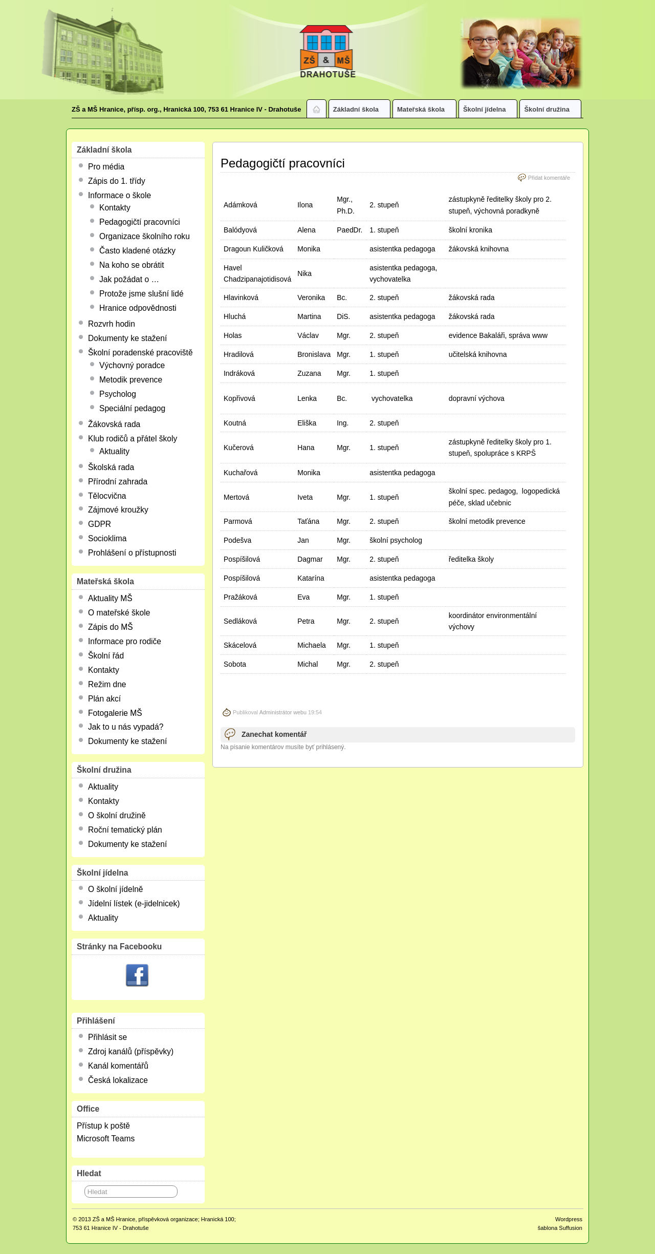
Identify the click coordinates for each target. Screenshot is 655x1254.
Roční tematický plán (125, 829)
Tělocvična (107, 496)
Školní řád (106, 655)
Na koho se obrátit (131, 265)
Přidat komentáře (549, 178)
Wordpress (568, 1219)
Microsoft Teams (106, 1138)
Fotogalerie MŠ (115, 713)
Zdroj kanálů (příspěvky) (130, 1051)
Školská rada (111, 467)
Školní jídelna (489, 111)
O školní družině (117, 815)
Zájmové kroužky (118, 509)
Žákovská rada (114, 424)
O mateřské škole (119, 612)
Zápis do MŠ (110, 627)
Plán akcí (104, 698)
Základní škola (360, 111)
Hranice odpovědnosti (138, 308)
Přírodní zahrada (117, 481)
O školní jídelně (115, 889)
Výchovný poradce (132, 365)
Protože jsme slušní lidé (141, 293)
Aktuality (114, 451)
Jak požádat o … (129, 279)
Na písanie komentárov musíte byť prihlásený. (283, 747)
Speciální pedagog (132, 408)
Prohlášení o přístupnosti (132, 552)
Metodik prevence (130, 379)
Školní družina (551, 111)
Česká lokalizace (118, 1080)
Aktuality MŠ (110, 598)
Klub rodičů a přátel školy (132, 438)
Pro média (106, 166)
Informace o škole (119, 195)
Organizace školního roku (144, 236)
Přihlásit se (107, 1037)
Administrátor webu (283, 712)
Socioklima (107, 538)
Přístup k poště (103, 1125)
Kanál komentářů (118, 1065)
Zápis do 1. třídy (116, 181)
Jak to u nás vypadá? (125, 726)
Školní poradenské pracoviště (140, 352)
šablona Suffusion (560, 1228)
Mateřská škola (425, 111)
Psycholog (117, 394)
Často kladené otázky (137, 250)
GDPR (99, 524)
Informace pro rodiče (124, 641)
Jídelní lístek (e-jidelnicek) (134, 903)
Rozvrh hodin (111, 324)
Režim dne (107, 684)
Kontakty (114, 207)
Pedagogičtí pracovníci (139, 222)
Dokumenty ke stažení (127, 338)
